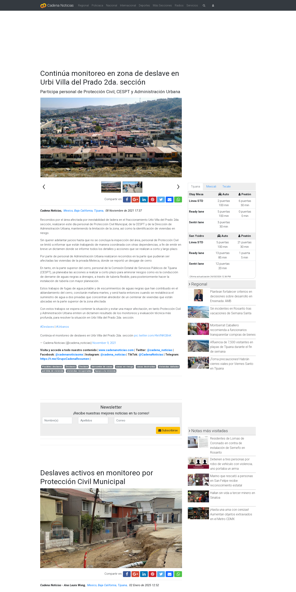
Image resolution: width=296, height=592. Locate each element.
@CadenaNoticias (151, 354)
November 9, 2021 (104, 343)
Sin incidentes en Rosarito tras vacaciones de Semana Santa (230, 311)
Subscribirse (168, 430)
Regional (83, 5)
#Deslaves (47, 326)
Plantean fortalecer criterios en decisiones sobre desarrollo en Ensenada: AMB (231, 296)
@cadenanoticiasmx (69, 354)
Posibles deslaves (52, 366)
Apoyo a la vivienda (105, 371)
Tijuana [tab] (195, 186)
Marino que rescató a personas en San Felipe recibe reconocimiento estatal (231, 480)
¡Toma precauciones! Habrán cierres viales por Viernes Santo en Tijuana (231, 363)
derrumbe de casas (101, 366)
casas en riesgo (124, 366)
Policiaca (97, 5)
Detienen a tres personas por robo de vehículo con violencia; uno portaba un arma (231, 463)
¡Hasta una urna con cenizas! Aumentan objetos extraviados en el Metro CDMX (231, 514)
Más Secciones (162, 5)
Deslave (83, 366)
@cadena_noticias (159, 350)
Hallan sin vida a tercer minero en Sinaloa (232, 495)
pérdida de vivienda (52, 371)
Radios (179, 5)
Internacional (128, 5)
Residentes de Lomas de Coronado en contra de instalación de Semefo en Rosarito (227, 445)
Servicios (192, 5)
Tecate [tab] (226, 186)
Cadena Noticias (57, 6)
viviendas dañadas (169, 366)
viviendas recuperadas (79, 371)
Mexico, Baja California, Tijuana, (84, 210)
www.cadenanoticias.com (116, 350)
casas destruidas (146, 366)
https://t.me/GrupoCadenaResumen (64, 359)
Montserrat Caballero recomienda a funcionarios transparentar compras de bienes (233, 329)
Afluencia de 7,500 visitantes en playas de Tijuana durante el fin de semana (231, 346)
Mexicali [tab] (211, 186)
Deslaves (71, 366)
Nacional (111, 5)
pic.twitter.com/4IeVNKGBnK (152, 335)
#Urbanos (62, 326)
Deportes (144, 5)
